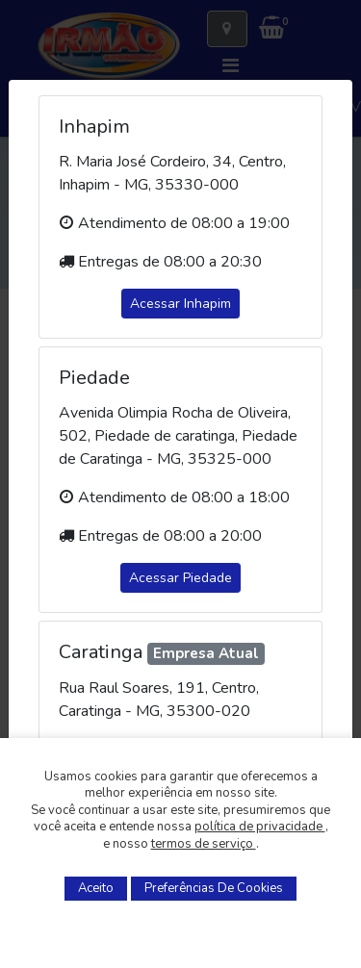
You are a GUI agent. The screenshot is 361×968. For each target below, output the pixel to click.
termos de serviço (203, 844)
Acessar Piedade (180, 578)
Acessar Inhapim (180, 303)
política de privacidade (259, 826)
